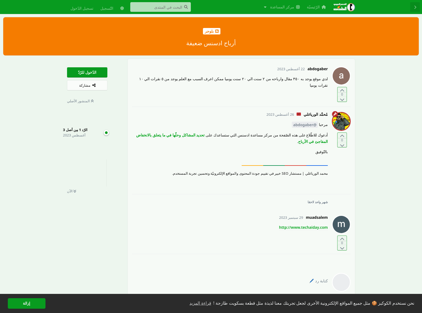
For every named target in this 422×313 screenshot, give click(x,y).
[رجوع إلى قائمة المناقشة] (415, 7)
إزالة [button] (26, 303)
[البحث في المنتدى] (160, 7)
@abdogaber (304, 124)
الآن (71, 191)
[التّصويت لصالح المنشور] (342, 90)
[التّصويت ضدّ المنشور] (342, 99)
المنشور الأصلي (80, 101)
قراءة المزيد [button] (200, 303)
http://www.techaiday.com (303, 227)
